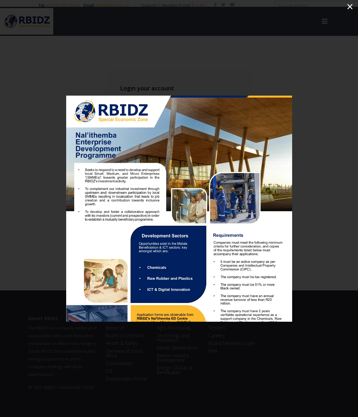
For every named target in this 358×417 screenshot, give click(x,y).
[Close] (350, 7)
